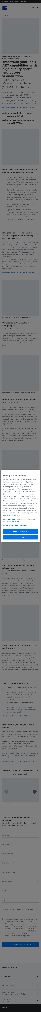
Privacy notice (11, 519)
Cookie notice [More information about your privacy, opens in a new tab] (8, 525)
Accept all (20, 537)
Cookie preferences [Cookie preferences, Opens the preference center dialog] (20, 531)
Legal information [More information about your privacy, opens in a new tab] (20, 525)
